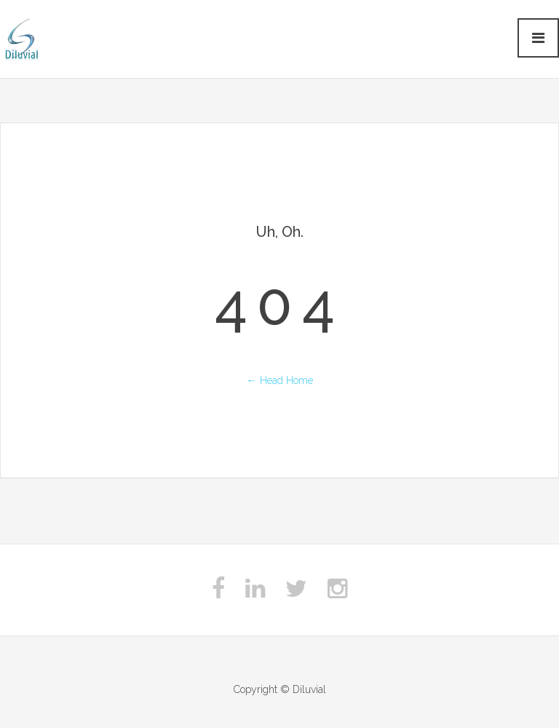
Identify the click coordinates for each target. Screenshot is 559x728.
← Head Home (280, 380)
